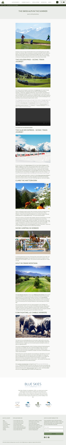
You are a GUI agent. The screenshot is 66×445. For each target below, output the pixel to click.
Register (54, 433)
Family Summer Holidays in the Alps (35, 420)
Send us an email (30, 368)
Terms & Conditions (6, 424)
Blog (5, 5)
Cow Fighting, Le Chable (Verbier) (31, 312)
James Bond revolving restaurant (22, 105)
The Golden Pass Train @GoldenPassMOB (24, 127)
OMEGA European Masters (39, 294)
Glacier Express (29, 165)
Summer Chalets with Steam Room (19, 427)
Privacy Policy (5, 425)
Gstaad (27, 92)
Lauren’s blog (28, 310)
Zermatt (44, 165)
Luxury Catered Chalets (17, 424)
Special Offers (35, 2)
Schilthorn (33, 105)
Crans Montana (44, 297)
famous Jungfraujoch (41, 105)
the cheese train (24, 102)
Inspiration (44, 2)
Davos (20, 166)
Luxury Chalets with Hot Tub (18, 421)
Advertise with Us (6, 427)
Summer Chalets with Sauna (18, 425)
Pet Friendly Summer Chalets (34, 421)
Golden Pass (37, 90)
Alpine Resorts (16, 2)
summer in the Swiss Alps (23, 364)
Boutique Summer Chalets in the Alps (35, 425)
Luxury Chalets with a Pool (18, 420)
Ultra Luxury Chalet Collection (34, 424)
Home (2, 5)
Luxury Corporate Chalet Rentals (34, 427)
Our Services (5, 423)
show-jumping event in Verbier (22, 258)
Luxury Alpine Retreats (33, 423)
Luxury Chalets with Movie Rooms (19, 428)
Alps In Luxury (25, 369)
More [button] (50, 2)
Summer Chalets (26, 2)
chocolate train (32, 102)
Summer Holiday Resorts (33, 429)
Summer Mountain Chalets (33, 428)
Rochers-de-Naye (43, 104)
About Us (4, 421)
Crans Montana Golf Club (22, 294)
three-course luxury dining (43, 175)
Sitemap (4, 429)
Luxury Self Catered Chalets (18, 423)
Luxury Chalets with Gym (17, 429)
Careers (4, 428)
